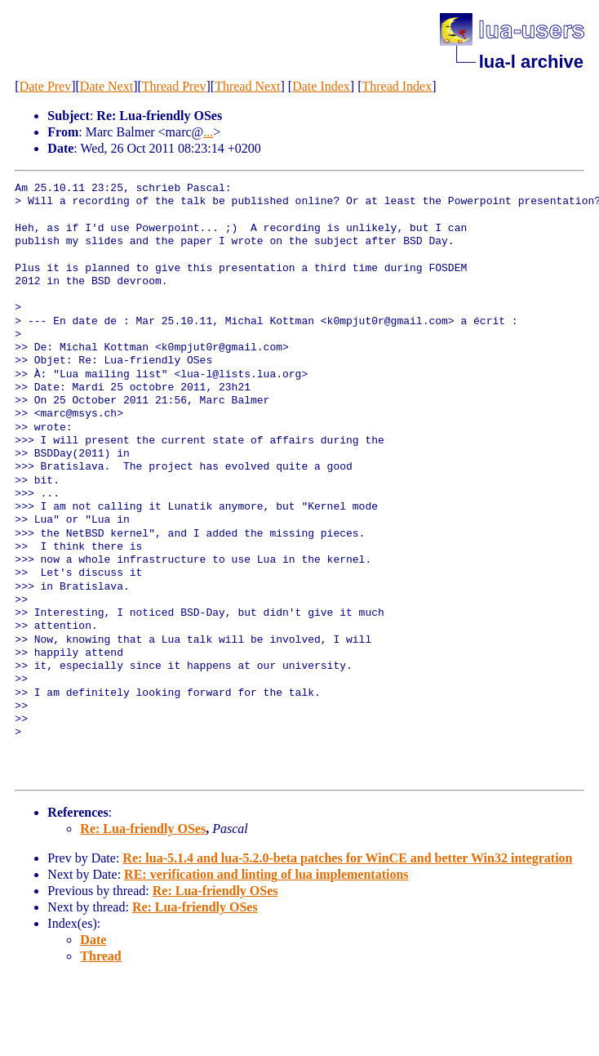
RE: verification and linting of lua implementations (266, 874)
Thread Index (397, 86)
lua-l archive (531, 61)
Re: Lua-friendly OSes (143, 828)
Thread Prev (174, 86)
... (208, 132)
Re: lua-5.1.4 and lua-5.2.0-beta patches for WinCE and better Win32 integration (347, 858)
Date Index (321, 86)
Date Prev (46, 86)
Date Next (106, 86)
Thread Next (247, 86)
